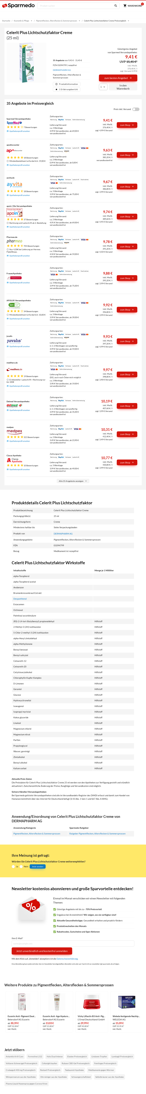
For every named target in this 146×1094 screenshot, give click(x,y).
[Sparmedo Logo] (18, 6)
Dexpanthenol (20, 598)
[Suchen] (114, 5)
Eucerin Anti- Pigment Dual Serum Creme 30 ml (22, 1016)
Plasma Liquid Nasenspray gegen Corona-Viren (26, 1083)
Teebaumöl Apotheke (74, 1070)
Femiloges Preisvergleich (105, 1063)
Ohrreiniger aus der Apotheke (53, 1077)
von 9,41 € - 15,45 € (67, 60)
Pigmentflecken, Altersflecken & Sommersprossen (36, 833)
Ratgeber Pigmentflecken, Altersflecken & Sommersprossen (97, 833)
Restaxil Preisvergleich (50, 1070)
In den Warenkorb (123, 87)
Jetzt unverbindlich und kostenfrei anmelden (42, 950)
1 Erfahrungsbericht (66, 89)
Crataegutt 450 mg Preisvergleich (21, 1070)
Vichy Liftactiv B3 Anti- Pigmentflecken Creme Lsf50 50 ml (92, 1016)
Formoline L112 (35, 1056)
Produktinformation (66, 84)
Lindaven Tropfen (99, 1056)
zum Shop (127, 125)
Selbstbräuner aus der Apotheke (109, 1077)
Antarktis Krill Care (14, 1056)
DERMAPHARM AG (62, 70)
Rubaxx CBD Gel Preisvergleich (76, 1063)
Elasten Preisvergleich (77, 1056)
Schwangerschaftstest (81, 1077)
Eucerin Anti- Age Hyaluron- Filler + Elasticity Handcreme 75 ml (57, 1016)
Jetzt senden (37, 866)
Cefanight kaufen (49, 1063)
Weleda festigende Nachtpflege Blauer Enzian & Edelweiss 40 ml (127, 1016)
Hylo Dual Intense (55, 1056)
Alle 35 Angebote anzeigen (73, 481)
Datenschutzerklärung (67, 958)
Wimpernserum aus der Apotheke (21, 1077)
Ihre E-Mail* (17, 938)
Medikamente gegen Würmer (101, 1070)
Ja (17, 866)
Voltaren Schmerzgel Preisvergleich (21, 1063)
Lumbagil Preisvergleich (122, 1056)
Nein (26, 866)
